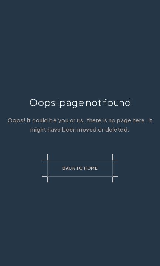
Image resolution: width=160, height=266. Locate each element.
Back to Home (80, 168)
